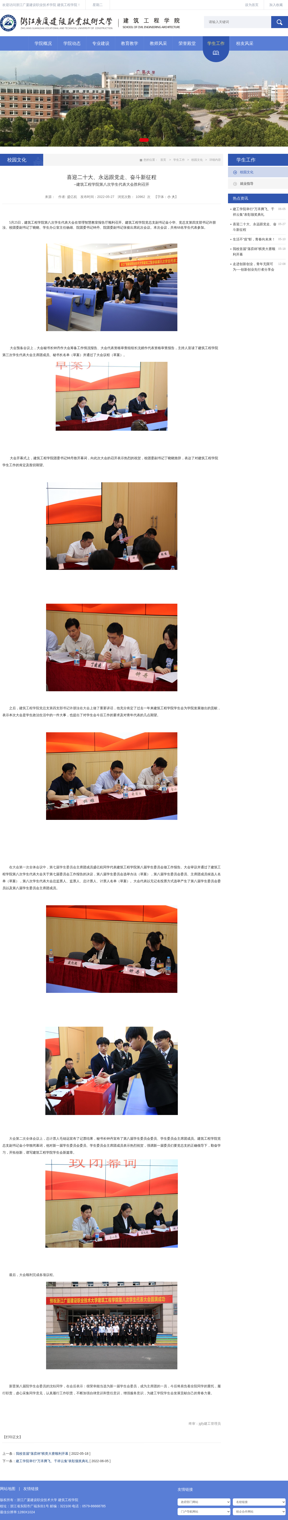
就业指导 (246, 183)
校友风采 (244, 43)
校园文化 (246, 172)
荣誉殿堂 (187, 43)
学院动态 (72, 43)
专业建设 (100, 43)
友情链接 (31, 1489)
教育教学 (129, 43)
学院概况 (43, 43)
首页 (163, 159)
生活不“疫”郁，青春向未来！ (254, 239)
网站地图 (7, 1489)
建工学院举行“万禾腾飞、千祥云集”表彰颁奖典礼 (52, 1461)
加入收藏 (276, 5)
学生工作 (216, 43)
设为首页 (251, 5)
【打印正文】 (12, 1437)
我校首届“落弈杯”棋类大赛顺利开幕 (42, 1453)
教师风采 (158, 43)
